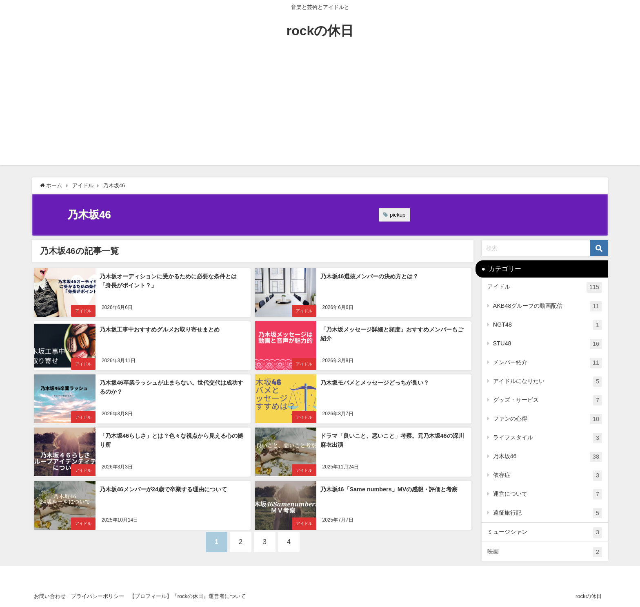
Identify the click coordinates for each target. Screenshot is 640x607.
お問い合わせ (50, 596)
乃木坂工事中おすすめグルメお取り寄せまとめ (159, 329)
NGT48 (547, 325)
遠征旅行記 (547, 513)
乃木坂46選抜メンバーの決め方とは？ (369, 276)
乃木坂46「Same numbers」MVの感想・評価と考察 (389, 489)
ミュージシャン (544, 532)
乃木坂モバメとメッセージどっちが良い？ (374, 382)
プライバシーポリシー (97, 596)
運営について (547, 494)
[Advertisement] (320, 108)
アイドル (83, 311)
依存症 (547, 475)
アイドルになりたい (547, 381)
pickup (398, 214)
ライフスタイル (547, 438)
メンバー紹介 (547, 363)
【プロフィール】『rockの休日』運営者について (187, 596)
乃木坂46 (547, 457)
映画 (544, 552)
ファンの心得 (547, 419)
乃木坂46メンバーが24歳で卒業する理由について (163, 489)
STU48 (547, 344)
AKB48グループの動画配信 (547, 306)
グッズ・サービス (547, 400)
